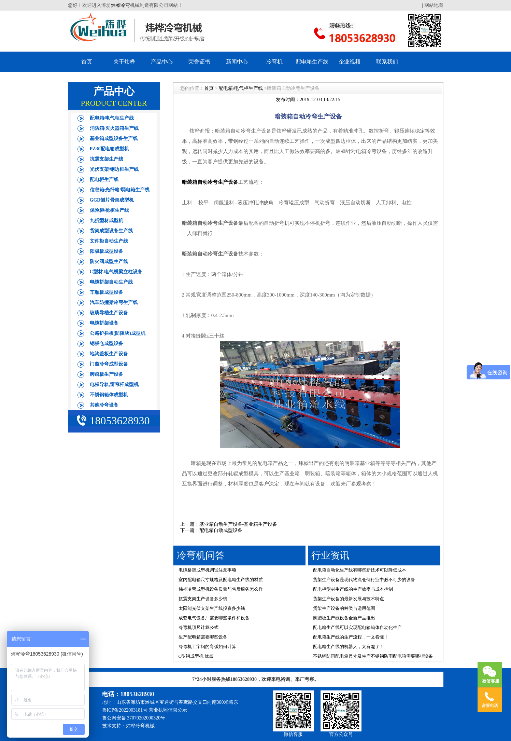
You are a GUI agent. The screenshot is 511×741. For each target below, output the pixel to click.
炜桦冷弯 (120, 5)
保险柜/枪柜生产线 (109, 210)
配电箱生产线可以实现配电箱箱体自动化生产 (357, 627)
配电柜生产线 (104, 179)
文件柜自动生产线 (109, 241)
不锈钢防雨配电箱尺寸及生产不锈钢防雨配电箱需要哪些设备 (373, 656)
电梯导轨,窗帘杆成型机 (114, 384)
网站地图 (433, 5)
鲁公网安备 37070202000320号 (134, 718)
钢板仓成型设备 (106, 343)
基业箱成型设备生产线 (114, 138)
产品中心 (162, 62)
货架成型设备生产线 (111, 230)
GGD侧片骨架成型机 (112, 200)
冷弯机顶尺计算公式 (198, 627)
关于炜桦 (124, 62)
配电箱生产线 (312, 62)
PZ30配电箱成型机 (109, 148)
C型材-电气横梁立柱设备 (116, 271)
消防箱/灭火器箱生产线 (114, 128)
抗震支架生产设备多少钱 (203, 598)
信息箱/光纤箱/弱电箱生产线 (120, 189)
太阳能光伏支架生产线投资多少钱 (212, 608)
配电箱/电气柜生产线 (112, 118)
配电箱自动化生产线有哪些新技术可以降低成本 (359, 570)
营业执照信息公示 (168, 710)
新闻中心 (237, 62)
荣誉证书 (199, 62)
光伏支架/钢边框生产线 (114, 169)
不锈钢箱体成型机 (109, 394)
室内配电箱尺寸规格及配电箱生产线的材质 (221, 579)
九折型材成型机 (106, 220)
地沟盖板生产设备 (109, 353)
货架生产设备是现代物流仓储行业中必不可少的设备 (364, 579)
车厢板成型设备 (106, 292)
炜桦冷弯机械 (140, 725)
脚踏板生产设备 (106, 374)
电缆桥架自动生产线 (111, 282)
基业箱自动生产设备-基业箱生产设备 (238, 524)
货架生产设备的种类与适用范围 (344, 608)
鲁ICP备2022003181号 (125, 710)
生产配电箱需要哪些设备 (203, 637)
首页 (86, 62)
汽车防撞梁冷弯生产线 (114, 302)
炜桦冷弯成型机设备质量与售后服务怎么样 (221, 589)
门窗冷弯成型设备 (109, 364)
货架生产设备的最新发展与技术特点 (348, 598)
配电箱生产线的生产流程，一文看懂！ (350, 637)
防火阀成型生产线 (109, 261)
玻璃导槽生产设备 (109, 312)
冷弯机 (274, 62)
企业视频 (349, 62)
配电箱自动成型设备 (220, 530)
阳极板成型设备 (106, 251)
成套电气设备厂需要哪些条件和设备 (214, 617)
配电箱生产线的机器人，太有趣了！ (348, 646)
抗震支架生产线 (106, 159)
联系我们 (387, 62)
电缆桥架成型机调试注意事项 (207, 570)
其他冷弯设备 (104, 405)
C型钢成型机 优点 (196, 656)
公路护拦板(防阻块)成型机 (117, 333)
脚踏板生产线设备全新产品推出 (344, 617)
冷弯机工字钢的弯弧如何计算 (207, 646)
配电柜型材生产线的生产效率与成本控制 (353, 589)
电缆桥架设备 (104, 323)
